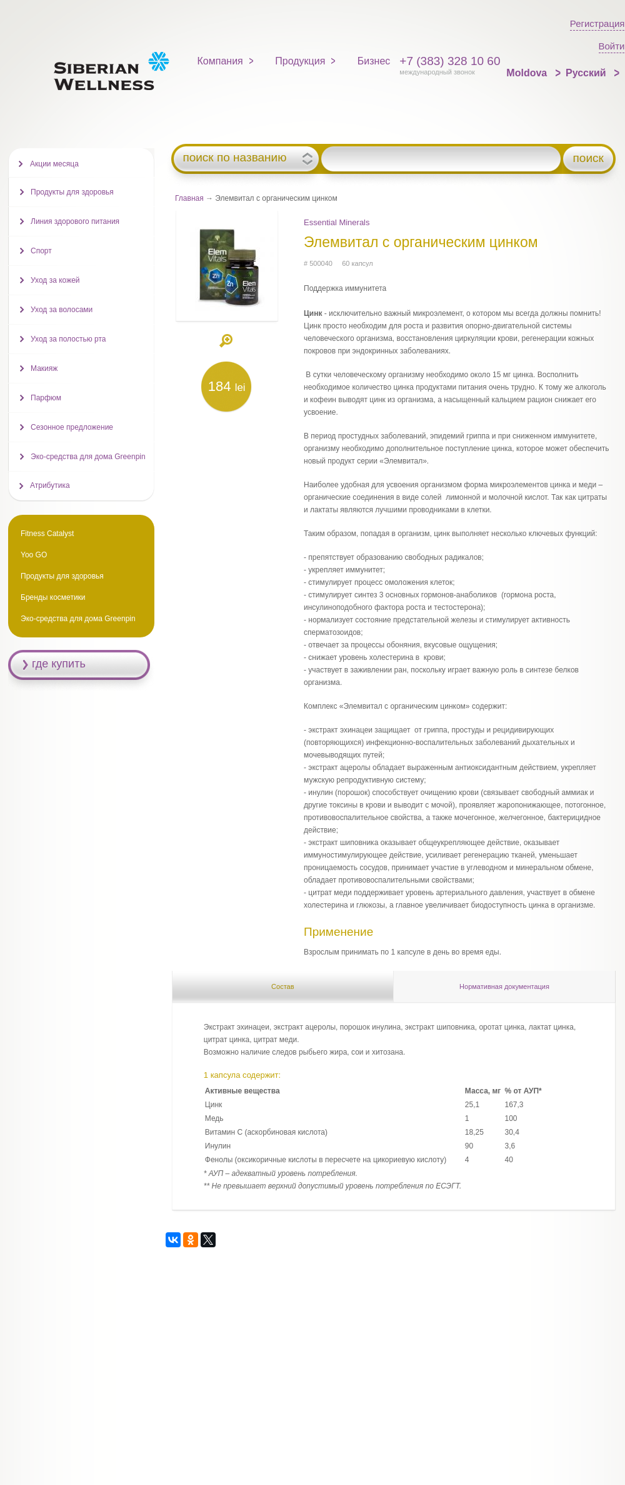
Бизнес (374, 61)
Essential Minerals (337, 222)
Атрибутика (50, 485)
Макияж (44, 368)
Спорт (41, 250)
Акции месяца (54, 164)
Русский (587, 73)
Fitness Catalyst (47, 533)
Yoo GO (34, 554)
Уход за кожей (55, 280)
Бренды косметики (53, 597)
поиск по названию (234, 157)
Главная (189, 198)
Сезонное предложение (72, 427)
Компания (220, 61)
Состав (282, 986)
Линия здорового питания (75, 221)
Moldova (527, 73)
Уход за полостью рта (68, 339)
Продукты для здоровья (72, 192)
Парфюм (46, 397)
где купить (59, 663)
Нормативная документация (504, 986)
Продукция (300, 61)
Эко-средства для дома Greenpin (88, 456)
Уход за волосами (61, 309)
